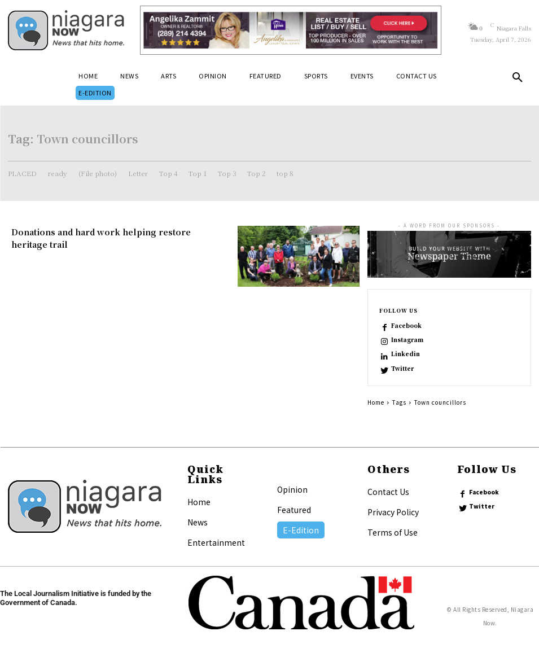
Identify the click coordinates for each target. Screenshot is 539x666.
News (197, 522)
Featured (294, 509)
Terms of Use (392, 532)
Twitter (402, 368)
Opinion (292, 489)
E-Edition (301, 530)
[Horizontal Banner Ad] (290, 30)
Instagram (407, 339)
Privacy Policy (393, 512)
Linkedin (405, 353)
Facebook (406, 325)
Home (375, 402)
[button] (517, 79)
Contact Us (388, 491)
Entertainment (216, 542)
